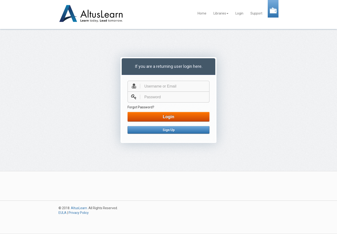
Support (256, 13)
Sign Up (169, 130)
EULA (62, 213)
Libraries (220, 13)
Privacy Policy (79, 213)
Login (239, 13)
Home (202, 13)
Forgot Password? (141, 107)
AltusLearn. (79, 208)
